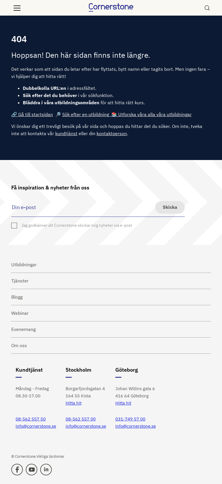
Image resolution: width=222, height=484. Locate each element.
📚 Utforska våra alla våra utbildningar (151, 114)
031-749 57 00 (130, 419)
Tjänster (20, 281)
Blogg (17, 297)
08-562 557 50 (31, 419)
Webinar (20, 313)
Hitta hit (74, 403)
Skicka (170, 207)
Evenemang (23, 329)
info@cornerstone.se (36, 426)
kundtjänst (66, 133)
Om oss (19, 345)
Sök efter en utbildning (86, 114)
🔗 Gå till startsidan (32, 114)
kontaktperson (112, 133)
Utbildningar (24, 264)
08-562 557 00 (81, 419)
